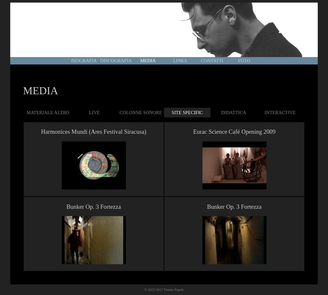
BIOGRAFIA (84, 60)
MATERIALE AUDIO (48, 112)
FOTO (244, 60)
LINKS (180, 60)
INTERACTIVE (280, 112)
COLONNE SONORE (140, 112)
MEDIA (148, 60)
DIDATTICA (233, 112)
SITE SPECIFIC (187, 112)
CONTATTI (212, 60)
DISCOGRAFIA (116, 60)
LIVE (94, 112)
